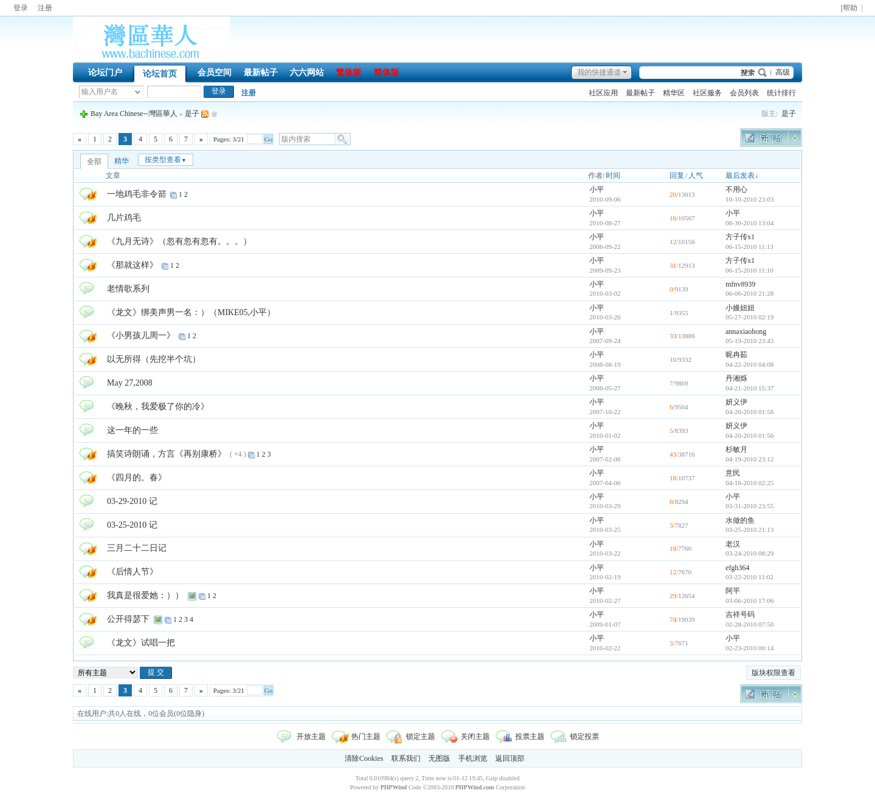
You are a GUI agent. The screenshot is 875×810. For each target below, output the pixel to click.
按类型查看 (166, 159)
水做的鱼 (740, 520)
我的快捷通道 (599, 72)
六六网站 (307, 72)
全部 (94, 161)
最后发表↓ (742, 175)
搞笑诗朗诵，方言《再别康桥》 (166, 453)
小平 (596, 189)
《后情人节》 (132, 571)
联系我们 (405, 758)
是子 (788, 113)
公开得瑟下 (128, 619)
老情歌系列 (128, 288)
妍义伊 (736, 402)
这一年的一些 (132, 430)
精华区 (674, 93)
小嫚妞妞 (740, 308)
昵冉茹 (736, 354)
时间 (613, 175)
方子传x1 (740, 237)
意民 (733, 473)
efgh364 (737, 567)
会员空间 (214, 72)
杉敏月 (736, 449)
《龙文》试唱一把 (141, 642)
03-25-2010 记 (132, 524)
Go (268, 139)
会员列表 (744, 93)
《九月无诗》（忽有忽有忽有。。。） (179, 241)
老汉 (733, 544)
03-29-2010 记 (132, 501)
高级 (782, 72)
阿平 (733, 591)
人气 (695, 175)
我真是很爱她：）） (145, 595)
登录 (20, 8)
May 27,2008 (130, 382)
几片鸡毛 (124, 217)
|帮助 (848, 8)
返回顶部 (509, 758)
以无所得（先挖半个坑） (154, 359)
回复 (677, 175)
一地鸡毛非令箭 (136, 194)
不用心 (736, 189)
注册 (45, 8)
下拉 (137, 92)
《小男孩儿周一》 (141, 335)
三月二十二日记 (136, 548)
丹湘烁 (736, 378)
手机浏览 (472, 758)
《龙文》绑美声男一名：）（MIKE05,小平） (191, 312)
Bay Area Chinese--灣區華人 (134, 113)
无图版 (439, 758)
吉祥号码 (740, 614)
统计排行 (781, 93)
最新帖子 (261, 72)
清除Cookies (364, 758)
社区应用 (603, 93)
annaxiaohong (746, 331)
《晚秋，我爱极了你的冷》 (158, 406)
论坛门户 (105, 72)
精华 (121, 161)
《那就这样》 (132, 265)
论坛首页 (160, 73)
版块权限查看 (773, 673)
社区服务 (707, 93)
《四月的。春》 (136, 477)
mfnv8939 (740, 284)
